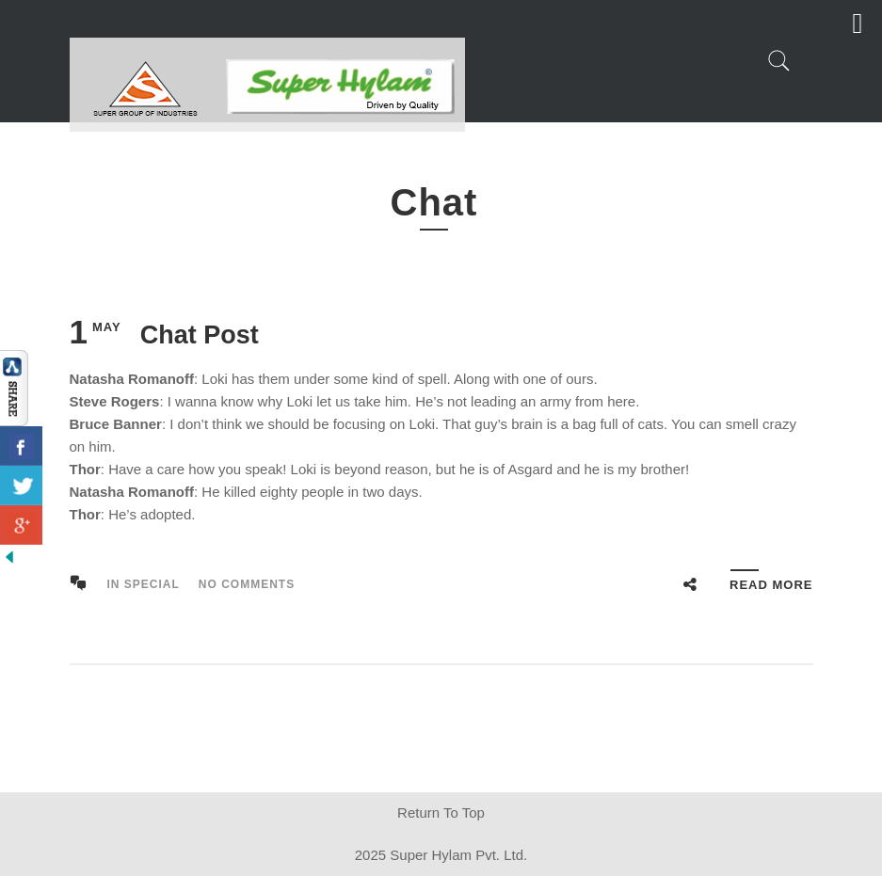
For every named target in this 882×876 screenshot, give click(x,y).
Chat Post (199, 335)
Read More (771, 585)
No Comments (247, 584)
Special (152, 584)
